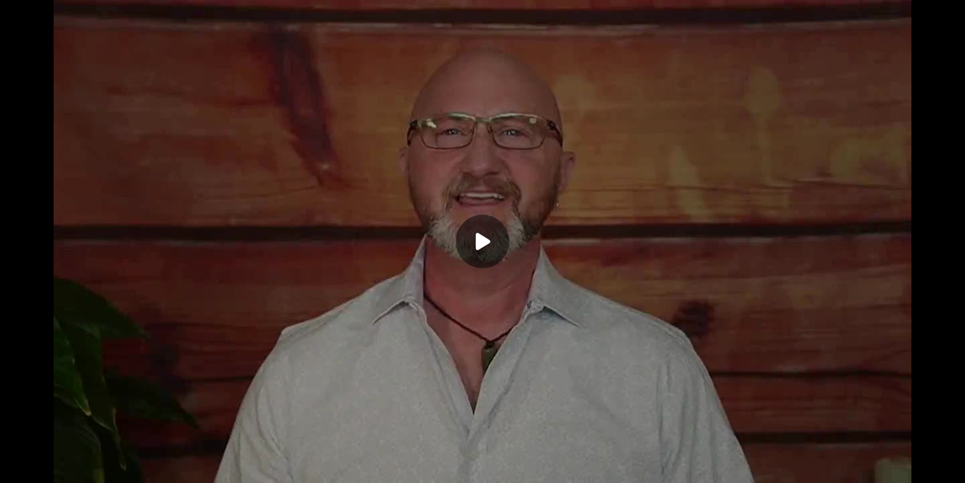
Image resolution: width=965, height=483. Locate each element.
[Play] (482, 241)
